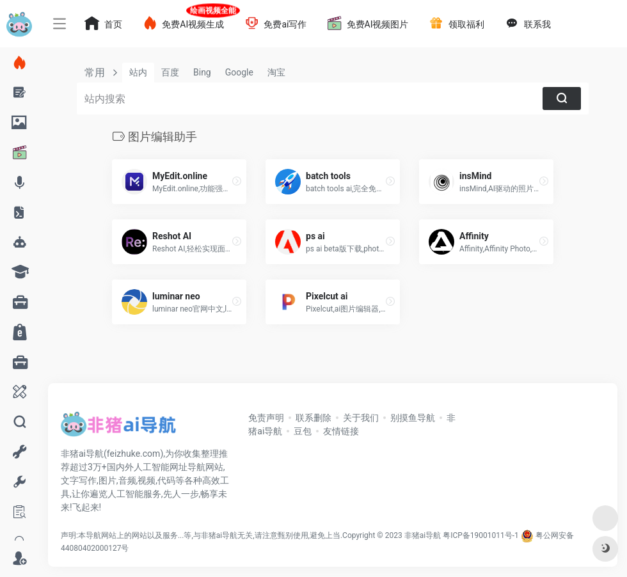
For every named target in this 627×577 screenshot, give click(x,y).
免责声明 (266, 418)
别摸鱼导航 (412, 418)
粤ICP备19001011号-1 (481, 535)
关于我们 (361, 418)
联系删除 (313, 418)
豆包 (303, 431)
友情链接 (341, 431)
